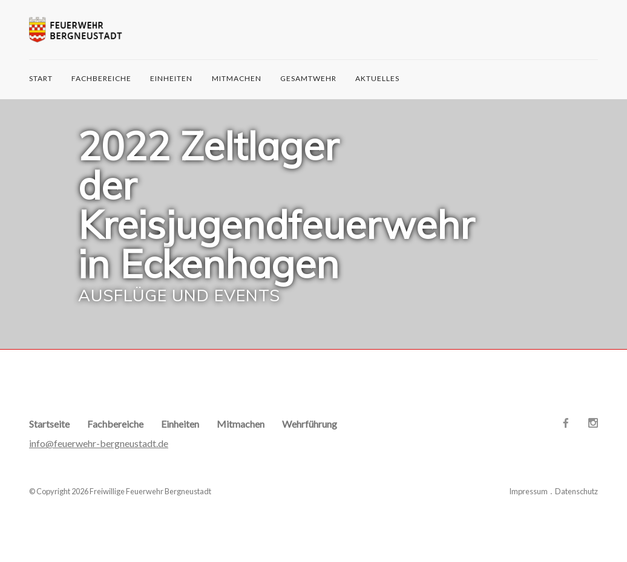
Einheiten (171, 78)
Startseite (49, 424)
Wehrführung (309, 424)
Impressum (528, 491)
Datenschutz (576, 491)
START (41, 78)
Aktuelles (377, 78)
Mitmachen (236, 78)
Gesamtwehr (308, 78)
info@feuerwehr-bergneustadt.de (98, 443)
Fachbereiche (101, 78)
